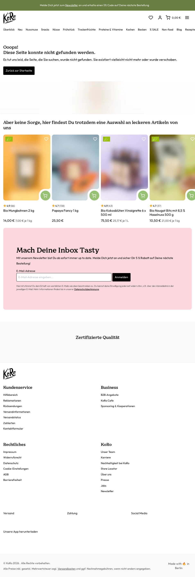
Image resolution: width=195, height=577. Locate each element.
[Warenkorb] (173, 17)
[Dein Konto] (160, 18)
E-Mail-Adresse (25, 270)
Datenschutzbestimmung (86, 289)
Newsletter (71, 5)
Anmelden (121, 277)
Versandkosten (67, 568)
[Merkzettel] (151, 18)
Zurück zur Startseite (19, 70)
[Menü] (187, 16)
